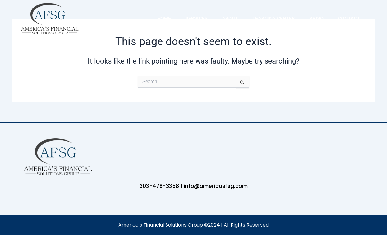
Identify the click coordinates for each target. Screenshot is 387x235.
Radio (316, 18)
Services (196, 18)
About (230, 18)
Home (164, 18)
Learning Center (273, 18)
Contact (349, 18)
